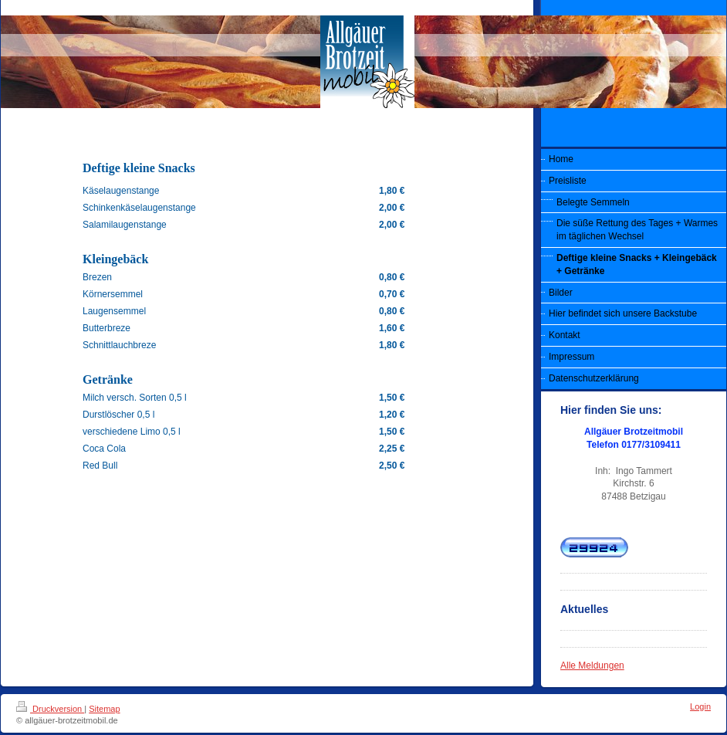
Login (700, 706)
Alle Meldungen (592, 665)
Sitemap (104, 708)
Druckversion (50, 708)
